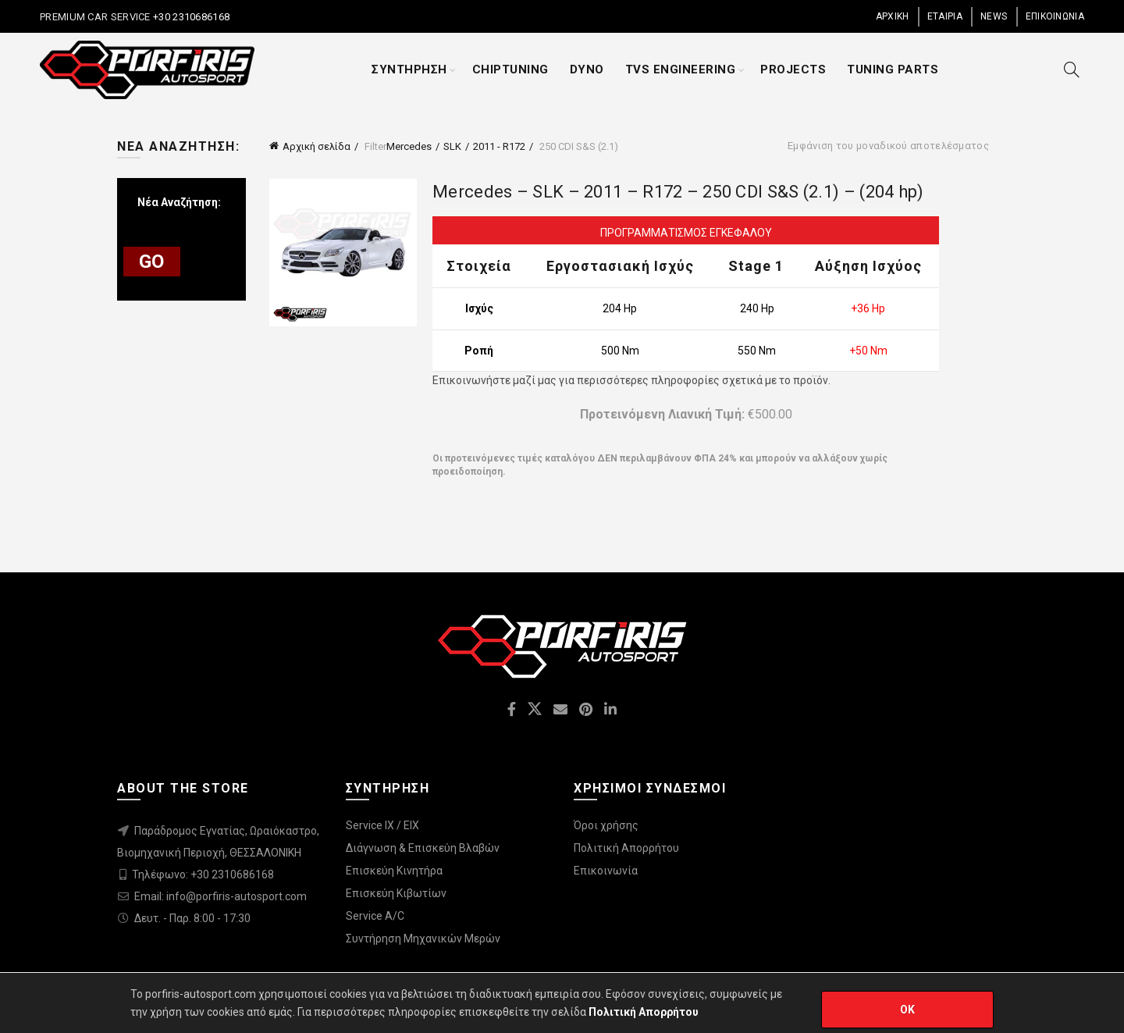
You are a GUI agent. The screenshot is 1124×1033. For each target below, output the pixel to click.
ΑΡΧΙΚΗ (892, 16)
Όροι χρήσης (606, 825)
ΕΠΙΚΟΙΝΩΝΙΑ (1055, 16)
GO (152, 261)
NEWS (993, 16)
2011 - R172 (499, 146)
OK (908, 1009)
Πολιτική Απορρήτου (626, 848)
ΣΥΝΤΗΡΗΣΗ (409, 69)
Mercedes (409, 146)
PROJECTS (793, 69)
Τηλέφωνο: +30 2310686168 (203, 874)
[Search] (1071, 69)
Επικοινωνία (606, 870)
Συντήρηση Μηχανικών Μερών (423, 938)
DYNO (587, 69)
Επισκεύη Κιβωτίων (396, 893)
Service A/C (375, 916)
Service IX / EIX (382, 825)
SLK (452, 146)
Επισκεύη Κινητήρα (394, 870)
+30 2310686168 (190, 17)
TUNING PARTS (892, 69)
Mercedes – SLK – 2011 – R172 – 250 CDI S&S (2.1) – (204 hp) (678, 191)
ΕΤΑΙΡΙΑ (944, 16)
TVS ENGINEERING (680, 69)
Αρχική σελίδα (316, 146)
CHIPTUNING (510, 69)
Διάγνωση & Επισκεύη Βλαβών (423, 848)
